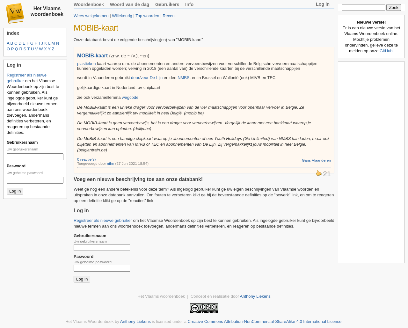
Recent (169, 15)
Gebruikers (167, 4)
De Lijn (156, 77)
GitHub (386, 50)
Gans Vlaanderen (316, 160)
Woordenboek (89, 4)
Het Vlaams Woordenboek (89, 321)
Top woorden (147, 15)
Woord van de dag (129, 4)
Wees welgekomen (91, 15)
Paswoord (16, 166)
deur (135, 77)
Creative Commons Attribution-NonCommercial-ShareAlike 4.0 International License (265, 321)
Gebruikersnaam (22, 142)
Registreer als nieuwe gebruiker (103, 220)
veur (145, 77)
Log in (323, 4)
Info (189, 4)
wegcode (130, 97)
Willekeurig (122, 15)
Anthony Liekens (255, 296)
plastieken (86, 63)
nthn (110, 163)
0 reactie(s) (86, 159)
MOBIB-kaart (92, 55)
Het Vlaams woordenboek (47, 11)
